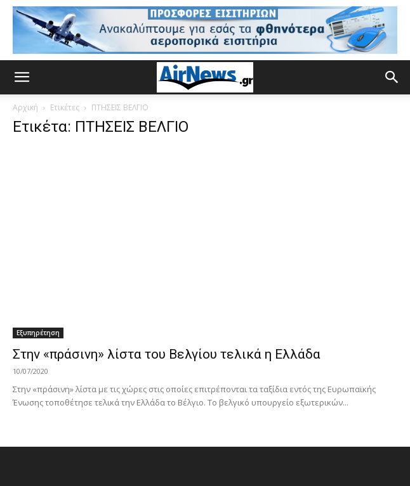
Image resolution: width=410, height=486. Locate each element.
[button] (21, 77)
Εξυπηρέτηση (38, 332)
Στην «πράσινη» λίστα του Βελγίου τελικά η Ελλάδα (167, 354)
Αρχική (25, 107)
